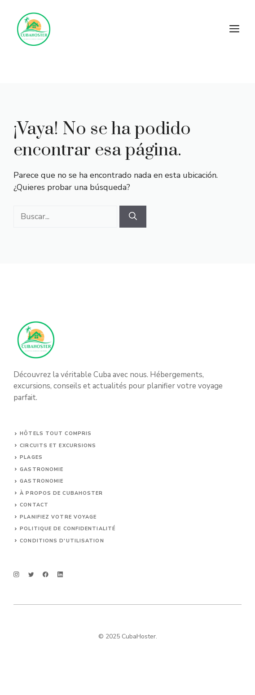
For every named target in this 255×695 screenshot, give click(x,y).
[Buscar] (132, 217)
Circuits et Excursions (58, 445)
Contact (34, 504)
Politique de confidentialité (67, 528)
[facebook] (45, 574)
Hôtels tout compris (56, 433)
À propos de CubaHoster (61, 493)
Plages (31, 457)
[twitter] (31, 574)
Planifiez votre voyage (58, 517)
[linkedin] (60, 574)
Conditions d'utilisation (62, 540)
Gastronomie (41, 469)
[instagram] (16, 574)
